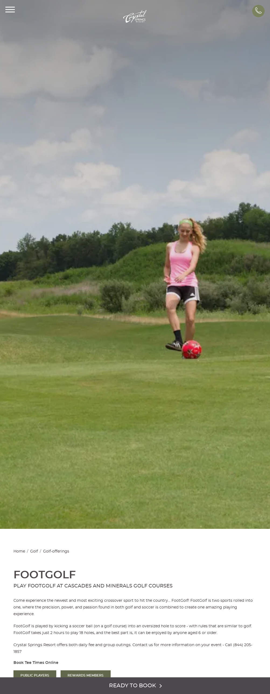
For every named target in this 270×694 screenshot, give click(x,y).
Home (19, 551)
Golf (34, 551)
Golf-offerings (56, 551)
